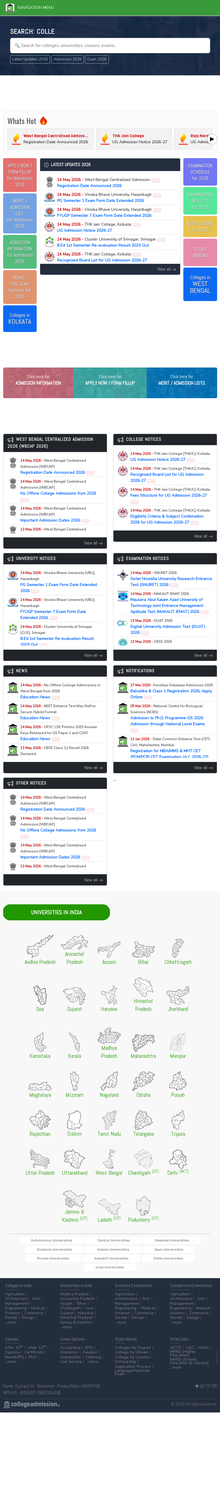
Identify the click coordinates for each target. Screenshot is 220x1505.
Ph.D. (32, 1361)
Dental (11, 1322)
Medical (38, 1312)
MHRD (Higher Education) (183, 1357)
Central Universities (92, 1252)
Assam (66, 1307)
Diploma (12, 1356)
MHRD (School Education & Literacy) (189, 1365)
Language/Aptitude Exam (132, 1376)
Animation (69, 1356)
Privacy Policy (68, 1390)
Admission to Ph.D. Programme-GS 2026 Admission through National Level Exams (167, 730)
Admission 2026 (68, 59)
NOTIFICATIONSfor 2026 (200, 226)
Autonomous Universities (47, 1252)
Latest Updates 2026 (30, 59)
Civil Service (71, 1366)
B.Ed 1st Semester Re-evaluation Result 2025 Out (111, 242)
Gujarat (66, 1317)
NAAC (204, 1351)
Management (17, 1307)
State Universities (189, 1262)
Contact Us (24, 1390)
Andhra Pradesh (74, 1298)
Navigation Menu (30, 7)
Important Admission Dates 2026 (55, 526)
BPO (89, 1351)
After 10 (14, 1351)
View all (167, 269)
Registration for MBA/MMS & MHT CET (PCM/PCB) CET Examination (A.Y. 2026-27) (170, 762)
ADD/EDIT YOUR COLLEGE (40, 1396)
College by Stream (132, 1356)
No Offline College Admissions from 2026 (58, 502)
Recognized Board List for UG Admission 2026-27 (102, 257)
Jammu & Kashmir (75, 1326)
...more (11, 1326)
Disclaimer (45, 1390)
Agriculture (15, 1298)
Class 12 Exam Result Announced (166, 656)
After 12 (37, 1351)
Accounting (70, 1351)
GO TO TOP (206, 1390)
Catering (93, 1361)
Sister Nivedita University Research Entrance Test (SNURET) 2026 (171, 590)
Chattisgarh (70, 1312)
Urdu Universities (110, 1271)
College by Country (132, 1361)
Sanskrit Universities (149, 1262)
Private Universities (108, 1262)
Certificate (33, 1356)
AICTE (175, 1351)
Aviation (12, 1317)
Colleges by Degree (133, 1351)
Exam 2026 (97, 59)
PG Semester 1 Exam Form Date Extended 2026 (109, 197)
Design (28, 1322)
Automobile (70, 1361)
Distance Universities (176, 1252)
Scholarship (125, 1366)
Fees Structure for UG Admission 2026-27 (170, 507)
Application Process (133, 1370)
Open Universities (70, 1262)
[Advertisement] (110, 92)
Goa (89, 1312)
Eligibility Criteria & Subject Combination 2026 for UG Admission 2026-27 (170, 528)
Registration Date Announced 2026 (108, 182)
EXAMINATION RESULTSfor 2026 (200, 200)
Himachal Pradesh (76, 1322)
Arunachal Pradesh (77, 1303)
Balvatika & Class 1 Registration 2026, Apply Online (171, 703)
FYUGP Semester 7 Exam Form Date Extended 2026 (109, 212)
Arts (36, 1303)
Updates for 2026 (19, 287)
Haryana (85, 1317)
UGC (190, 1351)
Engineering (15, 1312)
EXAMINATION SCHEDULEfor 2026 (200, 171)
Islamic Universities (32, 1262)
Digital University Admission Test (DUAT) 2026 (167, 638)
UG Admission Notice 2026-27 (99, 227)
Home (8, 1390)
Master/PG (14, 1361)
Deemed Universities (133, 1252)
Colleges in (19, 319)
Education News (60, 703)
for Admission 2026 (20, 175)
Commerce (34, 1317)
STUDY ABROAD (200, 252)
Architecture (16, 1303)
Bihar (81, 1307)
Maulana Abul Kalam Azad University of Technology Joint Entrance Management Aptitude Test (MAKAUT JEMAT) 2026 (169, 614)
